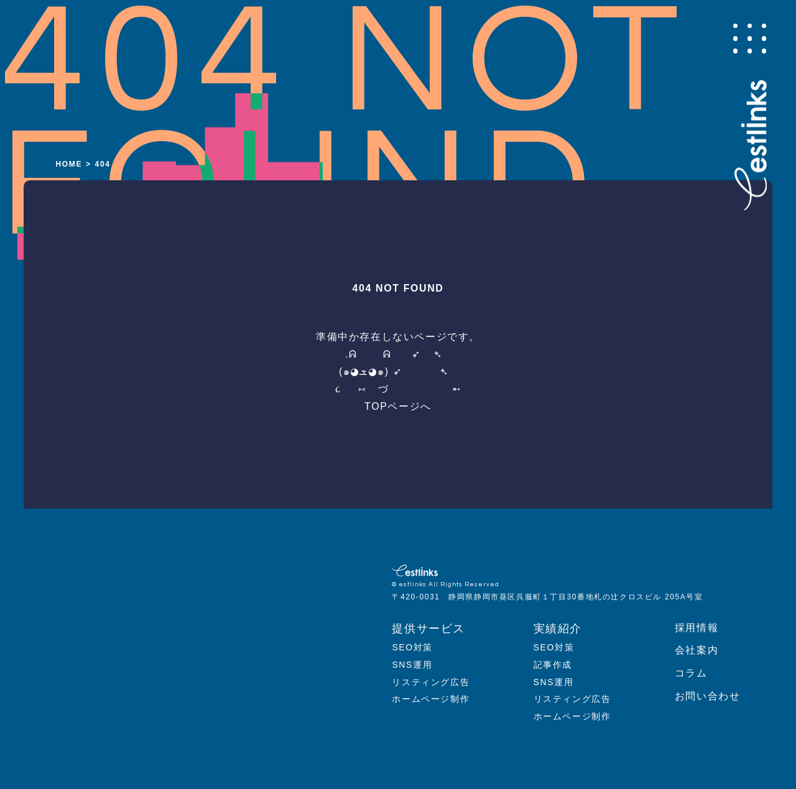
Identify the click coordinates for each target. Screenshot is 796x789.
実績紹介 (558, 628)
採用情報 (696, 627)
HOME (69, 164)
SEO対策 (412, 647)
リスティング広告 (431, 682)
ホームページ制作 (431, 699)
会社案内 (696, 650)
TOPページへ (398, 406)
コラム (691, 673)
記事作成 (553, 665)
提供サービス (428, 628)
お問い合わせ (708, 696)
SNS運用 (412, 665)
